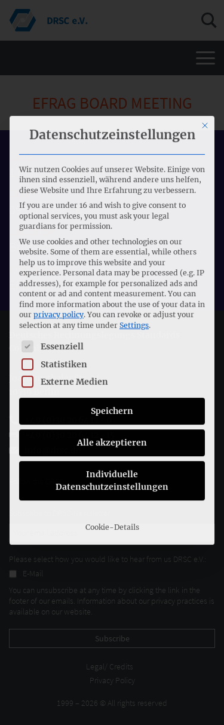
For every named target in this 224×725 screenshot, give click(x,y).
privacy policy (58, 189)
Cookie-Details (112, 401)
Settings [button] (134, 199)
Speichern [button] (112, 285)
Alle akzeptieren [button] (112, 317)
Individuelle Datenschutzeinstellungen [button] (112, 355)
